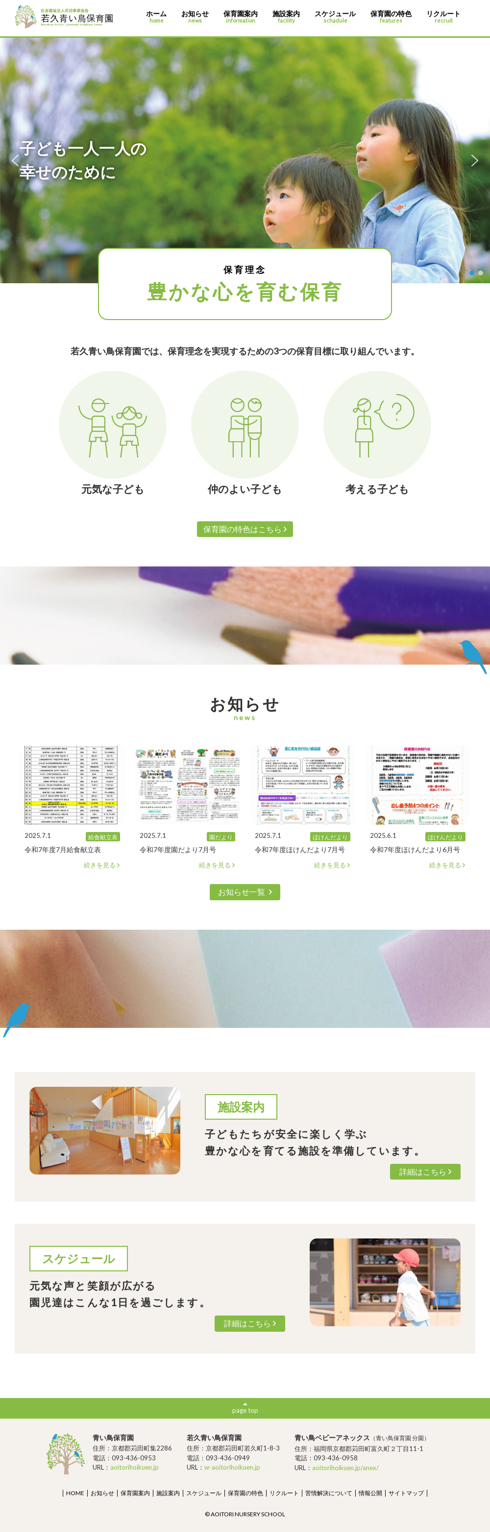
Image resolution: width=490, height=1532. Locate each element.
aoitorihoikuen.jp (134, 1467)
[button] (15, 160)
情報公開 (370, 1493)
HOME (75, 1493)
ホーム (156, 17)
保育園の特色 (391, 17)
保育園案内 (240, 17)
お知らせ (195, 17)
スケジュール (335, 17)
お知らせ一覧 (245, 891)
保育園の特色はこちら (245, 529)
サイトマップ (406, 1493)
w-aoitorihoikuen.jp (232, 1467)
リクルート (443, 17)
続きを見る (102, 865)
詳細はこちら (425, 1171)
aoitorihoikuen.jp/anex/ (345, 1468)
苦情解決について (328, 1493)
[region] (245, 160)
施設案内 (286, 17)
